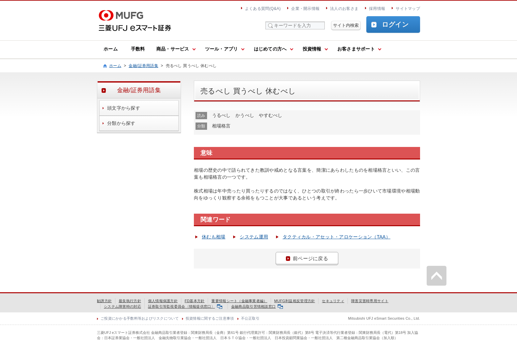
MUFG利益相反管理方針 (294, 301)
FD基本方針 (194, 301)
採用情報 (377, 8)
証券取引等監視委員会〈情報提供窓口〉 (185, 306)
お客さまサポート (356, 49)
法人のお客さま (344, 8)
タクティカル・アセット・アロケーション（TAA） (336, 236)
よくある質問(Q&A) (263, 8)
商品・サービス (172, 49)
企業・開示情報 (305, 8)
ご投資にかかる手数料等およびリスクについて (140, 318)
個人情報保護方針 (163, 301)
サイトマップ (408, 8)
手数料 (138, 49)
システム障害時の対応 (122, 306)
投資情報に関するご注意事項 (210, 318)
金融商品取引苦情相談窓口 (257, 306)
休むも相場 (213, 236)
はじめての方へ (270, 49)
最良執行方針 (130, 301)
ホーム (111, 49)
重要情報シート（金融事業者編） (239, 301)
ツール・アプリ (221, 49)
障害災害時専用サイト (369, 301)
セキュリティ (333, 301)
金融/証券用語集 (143, 65)
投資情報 (312, 49)
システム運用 (254, 236)
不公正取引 (250, 318)
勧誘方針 (104, 301)
